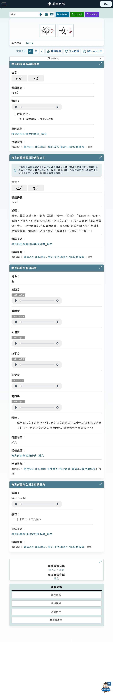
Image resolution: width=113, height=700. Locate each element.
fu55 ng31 (18, 295)
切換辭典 (53, 58)
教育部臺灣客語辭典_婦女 (28, 455)
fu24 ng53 (18, 359)
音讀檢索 (92, 14)
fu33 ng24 (18, 316)
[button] (40, 14)
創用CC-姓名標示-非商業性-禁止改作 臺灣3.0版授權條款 (59, 469)
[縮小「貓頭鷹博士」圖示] (109, 684)
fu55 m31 (18, 380)
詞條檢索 (62, 14)
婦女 (61, 570)
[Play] (16, 107)
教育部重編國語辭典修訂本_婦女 (32, 244)
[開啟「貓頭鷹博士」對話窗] (106, 687)
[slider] (37, 107)
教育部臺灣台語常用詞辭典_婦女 (32, 534)
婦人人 (52, 570)
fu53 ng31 (18, 338)
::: (1, 8)
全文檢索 (77, 14)
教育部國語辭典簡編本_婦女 (29, 133)
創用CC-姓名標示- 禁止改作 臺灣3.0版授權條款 (53, 147)
